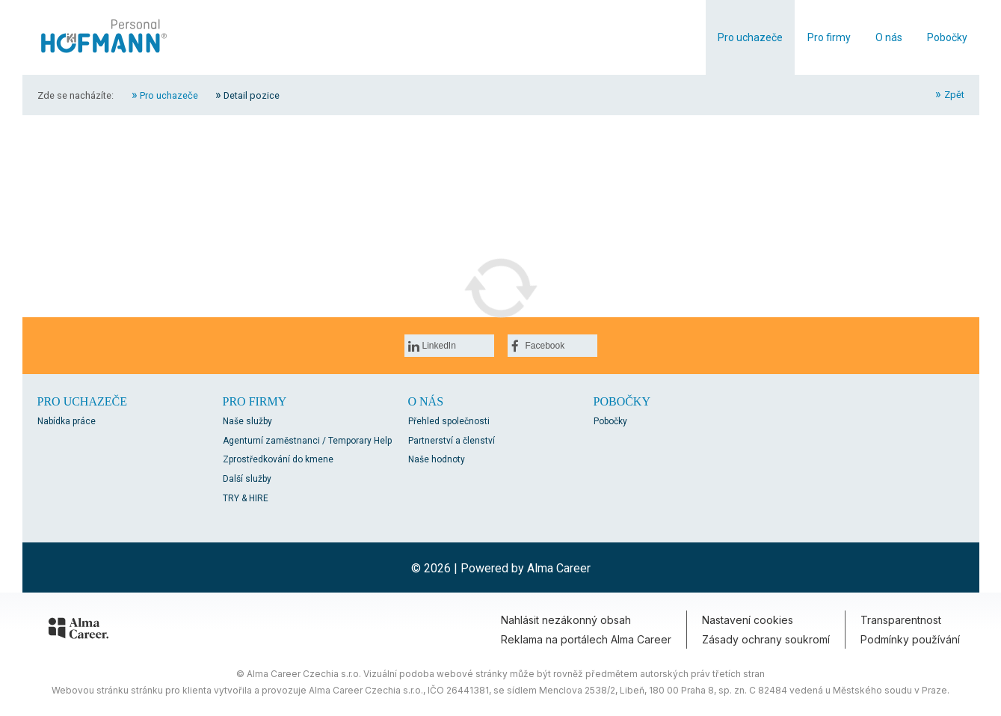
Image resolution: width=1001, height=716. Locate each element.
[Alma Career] (78, 631)
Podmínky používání (910, 639)
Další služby (247, 479)
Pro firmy (829, 37)
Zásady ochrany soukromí (766, 639)
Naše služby (247, 421)
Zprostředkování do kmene (278, 459)
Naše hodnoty (436, 459)
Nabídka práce (66, 421)
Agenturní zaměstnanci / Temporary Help (307, 440)
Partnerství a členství (451, 440)
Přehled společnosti (449, 421)
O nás (888, 37)
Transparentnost (900, 620)
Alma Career (559, 568)
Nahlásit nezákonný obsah (566, 620)
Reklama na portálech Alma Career (586, 639)
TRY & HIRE (245, 498)
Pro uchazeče (750, 37)
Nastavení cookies (747, 620)
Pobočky (947, 37)
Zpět (954, 94)
